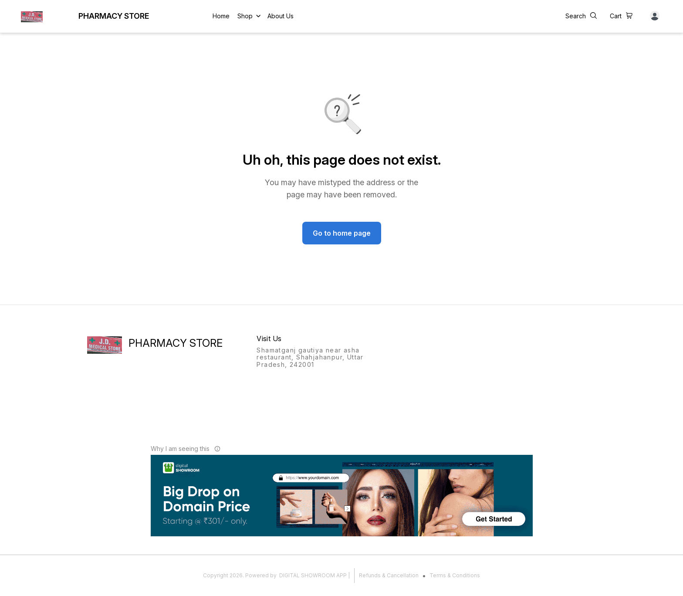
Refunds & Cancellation (389, 575)
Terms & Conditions (454, 575)
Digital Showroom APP (313, 575)
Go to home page (342, 233)
